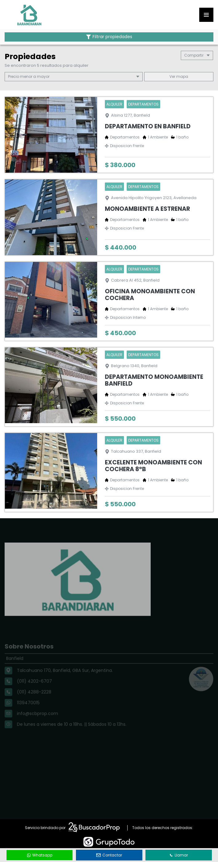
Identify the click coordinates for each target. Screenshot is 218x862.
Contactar (109, 855)
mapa (178, 76)
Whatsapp (39, 855)
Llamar (178, 855)
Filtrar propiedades (109, 37)
